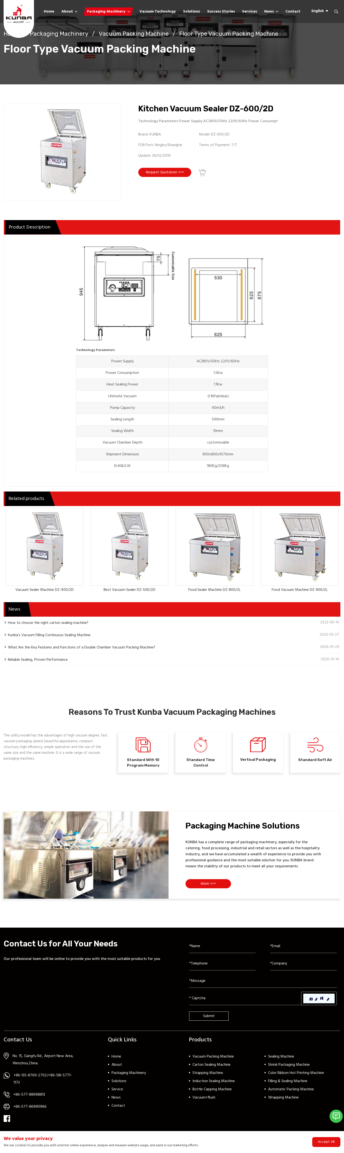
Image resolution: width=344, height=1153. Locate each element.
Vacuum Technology (157, 11)
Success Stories (221, 11)
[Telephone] (222, 967)
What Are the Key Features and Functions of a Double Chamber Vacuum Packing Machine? (81, 647)
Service (117, 1093)
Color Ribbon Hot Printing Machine (296, 1076)
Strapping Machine (207, 1076)
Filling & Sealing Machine (287, 1085)
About (67, 11)
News (269, 11)
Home (49, 11)
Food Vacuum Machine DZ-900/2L (300, 590)
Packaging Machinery (106, 11)
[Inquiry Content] (263, 984)
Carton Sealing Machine (211, 1068)
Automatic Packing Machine (291, 1093)
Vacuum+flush (203, 1101)
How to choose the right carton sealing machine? (48, 623)
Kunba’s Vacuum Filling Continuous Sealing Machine (49, 635)
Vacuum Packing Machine (134, 33)
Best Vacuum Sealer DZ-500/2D (129, 590)
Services (249, 11)
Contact (292, 11)
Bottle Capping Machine (212, 1093)
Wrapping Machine (283, 1101)
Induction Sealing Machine (213, 1085)
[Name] (222, 950)
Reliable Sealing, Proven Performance (38, 660)
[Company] (303, 967)
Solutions (191, 11)
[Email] (303, 950)
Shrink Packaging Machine (289, 1068)
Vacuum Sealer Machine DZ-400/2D (44, 590)
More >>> (209, 888)
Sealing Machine (281, 1060)
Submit (209, 1020)
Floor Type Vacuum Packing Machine (228, 33)
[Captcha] (245, 1002)
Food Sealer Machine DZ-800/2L (214, 590)
